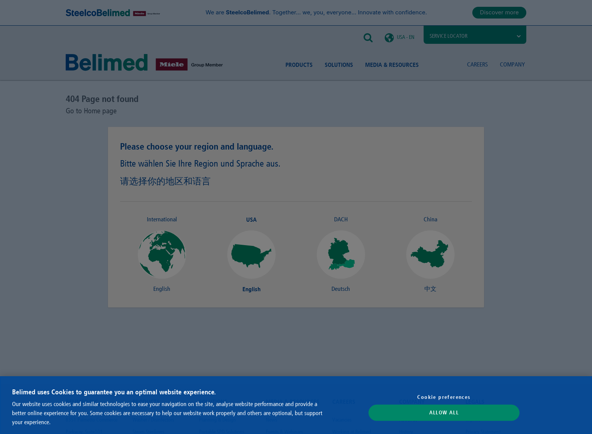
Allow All (444, 412)
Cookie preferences (443, 397)
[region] (296, 405)
